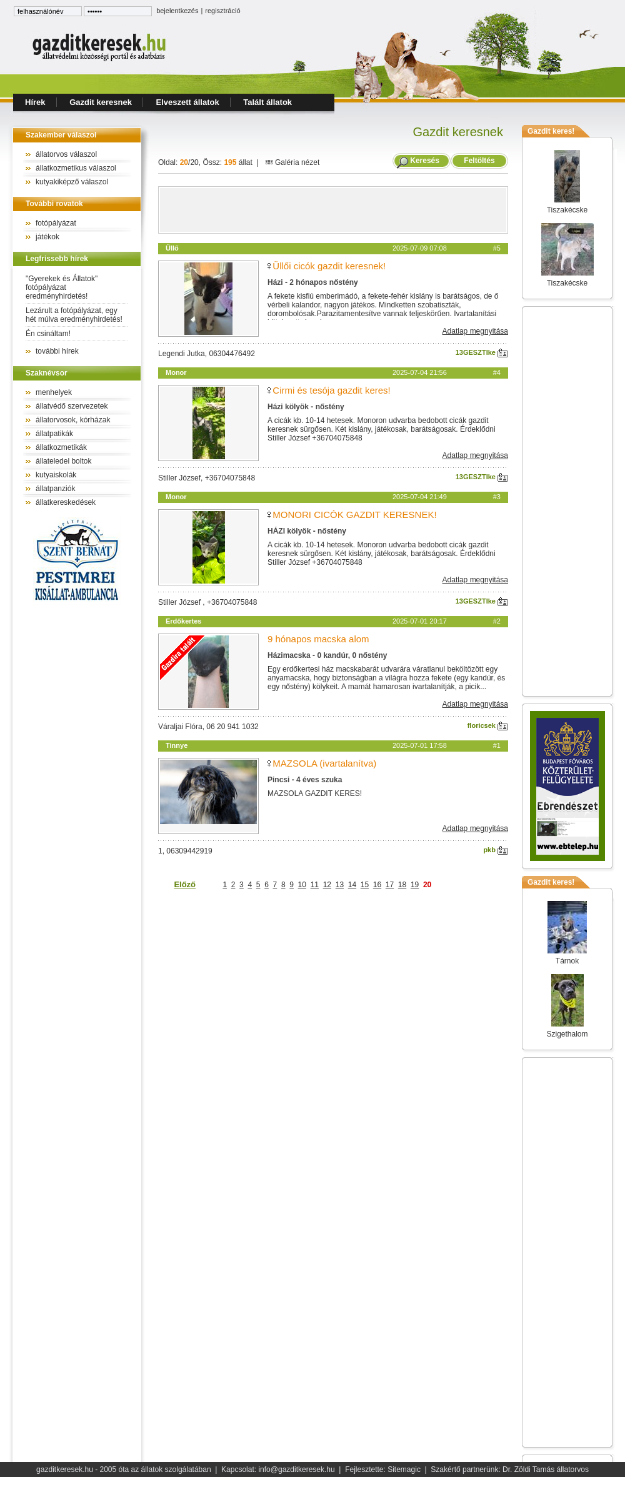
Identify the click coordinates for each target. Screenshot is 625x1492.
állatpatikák (54, 433)
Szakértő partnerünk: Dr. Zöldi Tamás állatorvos (510, 1469)
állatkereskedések (66, 502)
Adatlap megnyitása (475, 331)
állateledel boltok (63, 461)
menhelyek (54, 392)
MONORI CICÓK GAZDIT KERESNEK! (354, 514)
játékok (47, 236)
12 (327, 884)
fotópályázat (56, 223)
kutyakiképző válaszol (72, 181)
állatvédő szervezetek (72, 406)
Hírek (35, 102)
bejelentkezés (177, 10)
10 (302, 884)
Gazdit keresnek (100, 102)
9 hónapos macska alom (318, 639)
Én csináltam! (48, 333)
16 (377, 884)
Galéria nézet (292, 162)
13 (340, 884)
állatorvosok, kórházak (73, 419)
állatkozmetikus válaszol (76, 168)
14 (352, 884)
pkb (495, 849)
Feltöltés (479, 160)
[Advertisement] (333, 210)
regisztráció (222, 10)
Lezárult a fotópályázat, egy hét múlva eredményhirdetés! (74, 315)
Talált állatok (267, 102)
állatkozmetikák (61, 447)
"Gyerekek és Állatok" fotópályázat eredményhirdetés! (62, 287)
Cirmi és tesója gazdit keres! (331, 390)
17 (390, 884)
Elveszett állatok (187, 102)
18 (402, 884)
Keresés (424, 160)
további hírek (57, 351)
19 (415, 884)
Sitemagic (404, 1469)
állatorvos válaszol (66, 154)
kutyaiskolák (56, 474)
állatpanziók (55, 488)
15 (365, 884)
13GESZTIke (482, 352)
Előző (185, 884)
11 (315, 884)
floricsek (488, 725)
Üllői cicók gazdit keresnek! (329, 266)
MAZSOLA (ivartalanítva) (324, 763)
